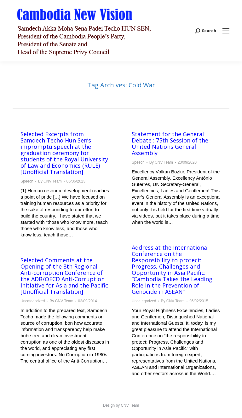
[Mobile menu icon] (225, 30)
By (50, 181)
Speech (26, 181)
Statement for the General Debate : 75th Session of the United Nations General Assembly (170, 143)
